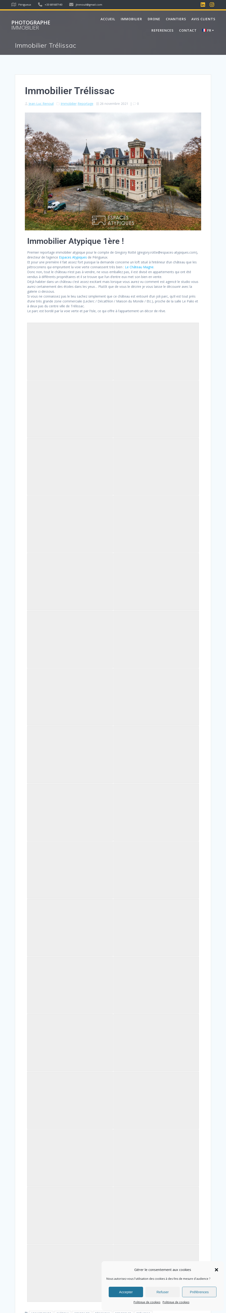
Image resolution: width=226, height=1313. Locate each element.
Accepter (126, 1292)
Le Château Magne (139, 267)
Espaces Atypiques (73, 257)
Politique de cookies (147, 1302)
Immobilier (69, 103)
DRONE (154, 19)
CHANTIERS (176, 19)
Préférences (199, 1292)
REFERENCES (162, 30)
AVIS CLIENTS (203, 19)
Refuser (163, 1292)
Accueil (108, 19)
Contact (188, 30)
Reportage (85, 103)
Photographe (30, 25)
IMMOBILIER (131, 19)
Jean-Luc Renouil (41, 103)
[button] (216, 1269)
